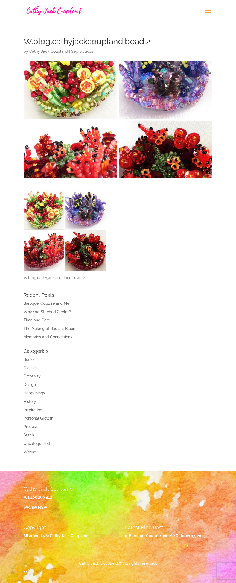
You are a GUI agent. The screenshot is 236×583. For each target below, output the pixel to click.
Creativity (32, 376)
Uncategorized (37, 443)
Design (30, 384)
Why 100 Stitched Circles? (47, 312)
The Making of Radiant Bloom (50, 328)
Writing (30, 452)
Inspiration (33, 410)
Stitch (29, 435)
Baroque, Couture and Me (46, 303)
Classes (30, 368)
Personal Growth (38, 418)
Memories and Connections (48, 337)
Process (31, 426)
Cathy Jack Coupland (48, 51)
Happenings (34, 393)
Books (29, 359)
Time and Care (37, 320)
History (30, 401)
